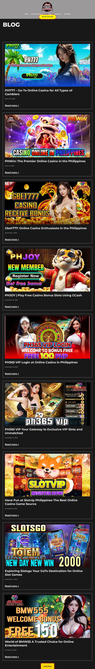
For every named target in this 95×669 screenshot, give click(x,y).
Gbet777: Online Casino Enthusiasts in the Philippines (46, 228)
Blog (49, 14)
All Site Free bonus (38, 14)
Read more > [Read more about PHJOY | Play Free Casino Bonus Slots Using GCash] (12, 306)
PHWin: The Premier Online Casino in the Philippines (45, 161)
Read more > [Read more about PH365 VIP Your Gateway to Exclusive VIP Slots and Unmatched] (12, 444)
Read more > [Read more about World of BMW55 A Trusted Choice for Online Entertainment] (12, 656)
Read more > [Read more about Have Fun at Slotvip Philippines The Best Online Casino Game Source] (12, 515)
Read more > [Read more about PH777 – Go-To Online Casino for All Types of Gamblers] (12, 105)
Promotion (67, 14)
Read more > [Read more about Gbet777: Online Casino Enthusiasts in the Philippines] (12, 239)
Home (26, 14)
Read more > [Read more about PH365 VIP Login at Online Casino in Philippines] (12, 373)
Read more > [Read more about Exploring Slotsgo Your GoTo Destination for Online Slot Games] (12, 586)
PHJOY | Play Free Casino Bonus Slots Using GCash (43, 295)
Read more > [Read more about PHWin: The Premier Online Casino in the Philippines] (12, 172)
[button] (47, 666)
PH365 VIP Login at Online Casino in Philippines (41, 362)
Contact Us (57, 14)
